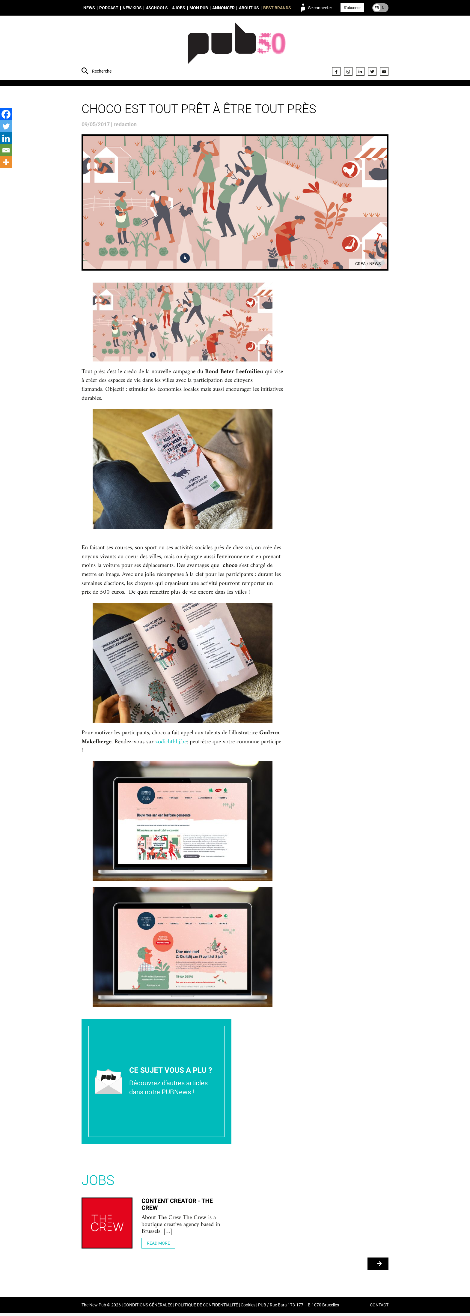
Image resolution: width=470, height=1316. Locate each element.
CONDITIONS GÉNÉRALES (147, 1308)
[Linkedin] (6, 138)
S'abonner (352, 7)
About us (249, 8)
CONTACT (379, 1308)
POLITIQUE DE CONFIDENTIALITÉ (206, 1308)
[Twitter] (6, 126)
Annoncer (223, 8)
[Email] (6, 150)
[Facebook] (6, 114)
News (89, 8)
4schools (157, 8)
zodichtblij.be (171, 744)
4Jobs (178, 8)
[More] (6, 162)
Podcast (108, 8)
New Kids (132, 8)
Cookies (248, 1308)
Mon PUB (198, 8)
